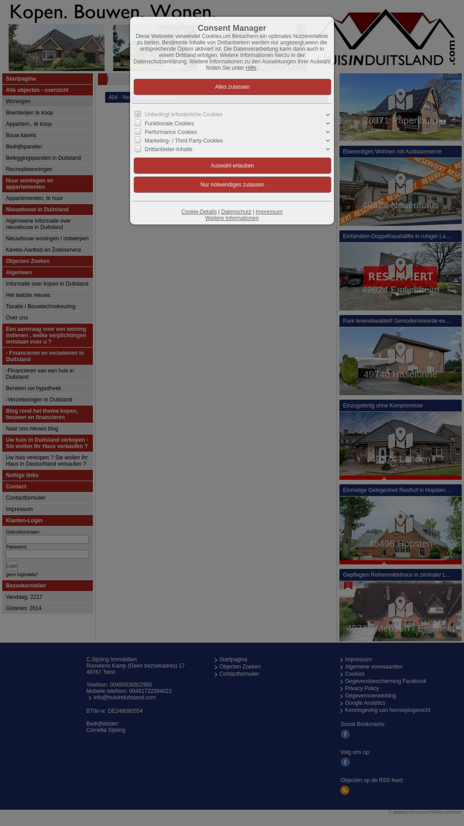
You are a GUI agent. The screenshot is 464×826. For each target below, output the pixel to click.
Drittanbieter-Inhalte (169, 149)
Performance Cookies (171, 132)
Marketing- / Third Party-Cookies (184, 141)
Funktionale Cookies (169, 123)
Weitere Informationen (232, 218)
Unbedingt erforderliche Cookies (183, 114)
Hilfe (251, 68)
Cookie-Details (199, 212)
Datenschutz (236, 212)
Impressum (269, 212)
